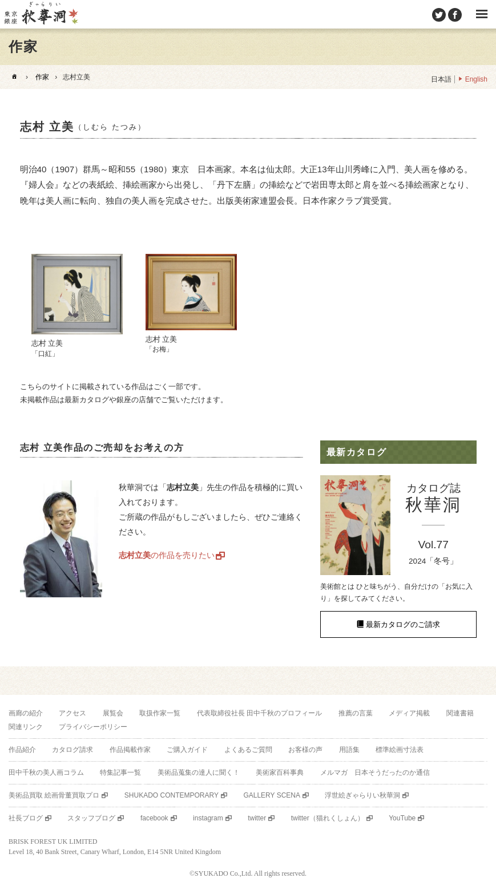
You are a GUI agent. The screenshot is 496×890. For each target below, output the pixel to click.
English (476, 79)
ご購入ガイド (187, 750)
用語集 (349, 750)
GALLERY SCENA (271, 795)
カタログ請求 (72, 750)
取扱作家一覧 (159, 713)
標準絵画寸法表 (400, 750)
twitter (257, 818)
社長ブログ (26, 818)
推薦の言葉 (355, 713)
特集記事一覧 (120, 772)
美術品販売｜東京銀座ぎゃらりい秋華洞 (40, 14)
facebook (154, 818)
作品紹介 (22, 750)
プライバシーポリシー (93, 727)
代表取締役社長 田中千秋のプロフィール (259, 713)
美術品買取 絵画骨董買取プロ (54, 795)
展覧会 (113, 713)
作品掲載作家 (130, 750)
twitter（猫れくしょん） (327, 818)
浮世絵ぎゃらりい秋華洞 (362, 795)
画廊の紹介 (26, 713)
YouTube (402, 818)
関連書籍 (460, 713)
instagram (208, 818)
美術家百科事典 (280, 772)
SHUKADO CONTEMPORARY (171, 795)
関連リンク (26, 727)
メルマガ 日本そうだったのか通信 (375, 772)
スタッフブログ (91, 818)
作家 (42, 77)
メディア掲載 (409, 713)
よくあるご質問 (248, 750)
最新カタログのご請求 (403, 624)
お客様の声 (305, 750)
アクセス (72, 713)
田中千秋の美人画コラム (46, 772)
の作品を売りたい (167, 555)
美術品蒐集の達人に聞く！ (199, 772)
